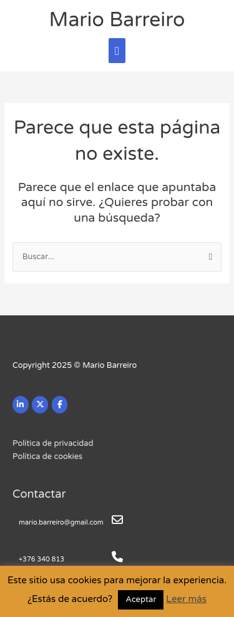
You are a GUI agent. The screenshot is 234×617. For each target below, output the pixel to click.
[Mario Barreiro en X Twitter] (40, 404)
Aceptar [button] (140, 600)
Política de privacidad (53, 443)
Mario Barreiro (117, 20)
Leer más (186, 599)
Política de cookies (47, 457)
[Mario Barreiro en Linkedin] (20, 404)
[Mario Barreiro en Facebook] (60, 404)
